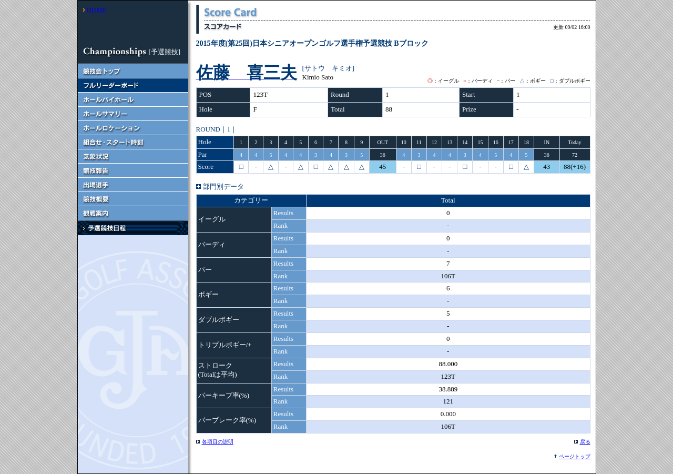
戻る (585, 442)
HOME (97, 10)
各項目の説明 (217, 442)
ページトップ (574, 456)
